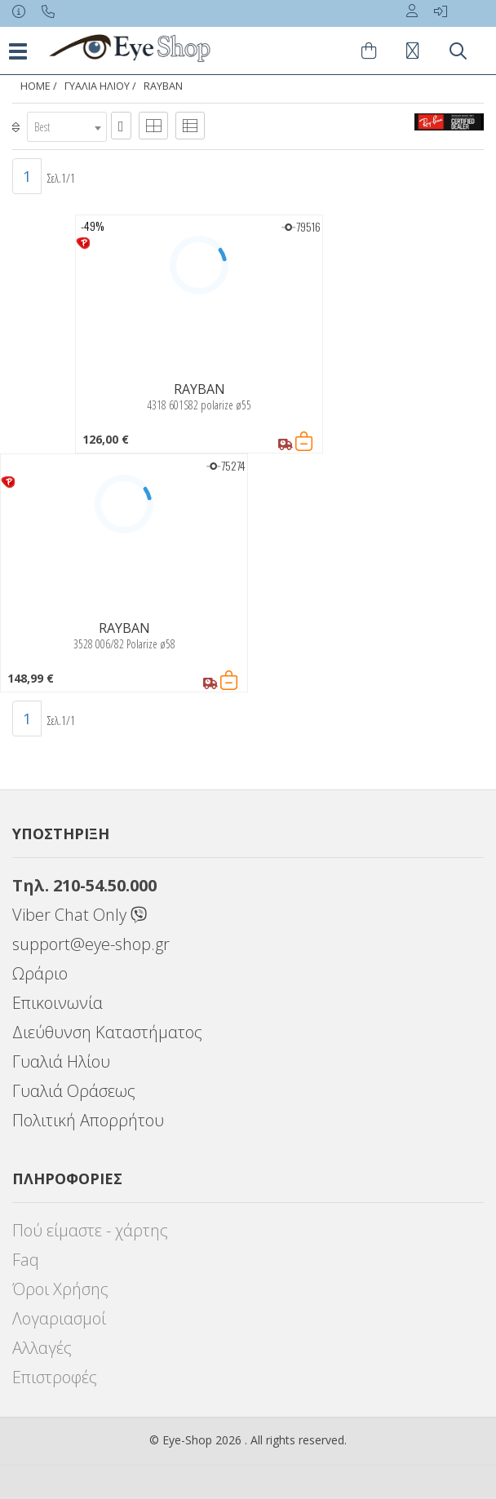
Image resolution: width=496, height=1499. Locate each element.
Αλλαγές (42, 1348)
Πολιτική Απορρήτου (88, 1120)
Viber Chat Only (79, 915)
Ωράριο (40, 973)
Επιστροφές (54, 1377)
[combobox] (67, 127)
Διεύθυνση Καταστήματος (107, 1032)
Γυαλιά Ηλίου (61, 1061)
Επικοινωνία (57, 1003)
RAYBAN (163, 86)
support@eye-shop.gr (91, 944)
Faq (25, 1260)
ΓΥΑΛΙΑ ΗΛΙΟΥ (97, 86)
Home (35, 86)
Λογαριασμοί (59, 1318)
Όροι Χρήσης (60, 1289)
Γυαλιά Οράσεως (73, 1091)
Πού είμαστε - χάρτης (90, 1230)
